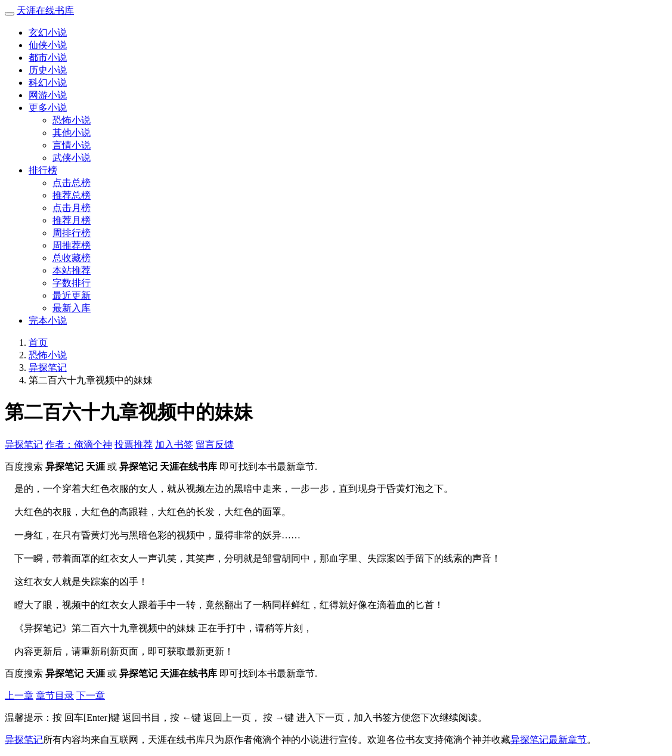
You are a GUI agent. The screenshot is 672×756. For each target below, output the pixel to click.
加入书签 (174, 444)
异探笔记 (48, 367)
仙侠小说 (48, 45)
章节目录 (55, 695)
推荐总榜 (71, 195)
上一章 (19, 695)
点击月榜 (71, 208)
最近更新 (71, 295)
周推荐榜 (71, 245)
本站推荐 (71, 270)
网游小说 (48, 95)
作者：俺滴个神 (78, 444)
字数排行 (71, 283)
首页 (38, 342)
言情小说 (71, 145)
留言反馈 (215, 444)
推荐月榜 (71, 220)
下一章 (90, 695)
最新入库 (71, 308)
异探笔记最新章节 (548, 740)
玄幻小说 (48, 32)
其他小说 (71, 133)
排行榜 (43, 170)
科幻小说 (48, 83)
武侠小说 (71, 158)
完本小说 (48, 320)
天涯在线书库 (45, 10)
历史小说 (48, 70)
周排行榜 (71, 233)
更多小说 (48, 108)
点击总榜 (71, 183)
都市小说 (48, 57)
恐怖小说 (71, 120)
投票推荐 (133, 444)
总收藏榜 (71, 258)
